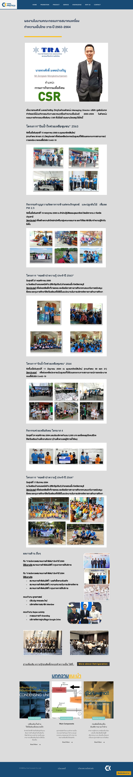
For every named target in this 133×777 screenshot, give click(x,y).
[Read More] (34, 744)
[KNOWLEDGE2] (34, 718)
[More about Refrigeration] (93, 664)
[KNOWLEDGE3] (66, 718)
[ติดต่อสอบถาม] (123, 773)
